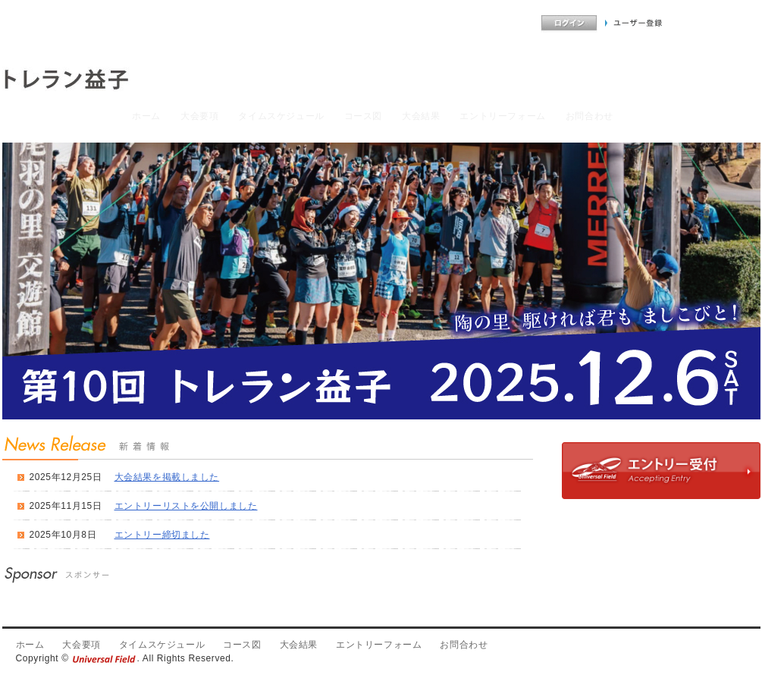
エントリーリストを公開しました (186, 506)
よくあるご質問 (501, 23)
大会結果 (421, 116)
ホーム (146, 116)
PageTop (737, 607)
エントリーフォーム (502, 116)
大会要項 (199, 116)
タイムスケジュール (281, 116)
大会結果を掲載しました (167, 477)
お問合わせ (589, 116)
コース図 (363, 116)
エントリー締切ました (162, 534)
